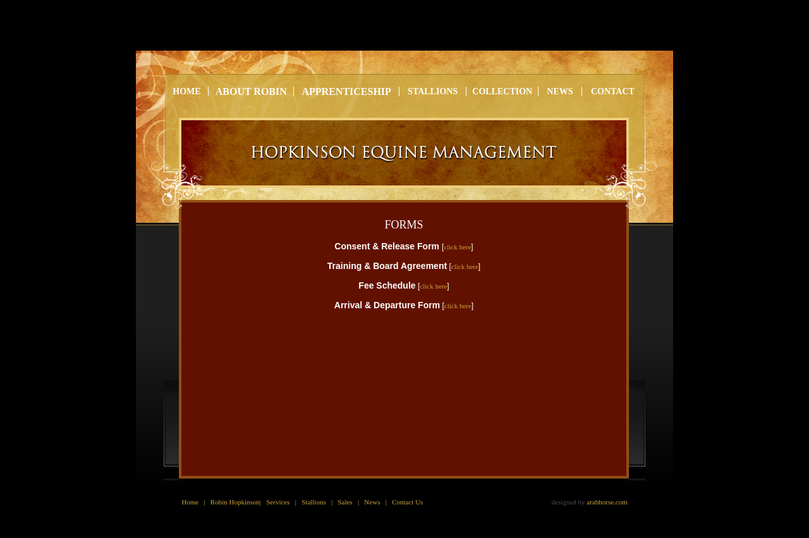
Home (189, 502)
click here (457, 247)
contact (613, 91)
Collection (502, 91)
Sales (345, 502)
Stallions (313, 502)
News (372, 502)
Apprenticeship (346, 91)
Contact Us (407, 502)
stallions (433, 91)
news (560, 91)
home (186, 91)
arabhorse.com (607, 502)
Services (277, 502)
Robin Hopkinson (235, 502)
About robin (251, 91)
